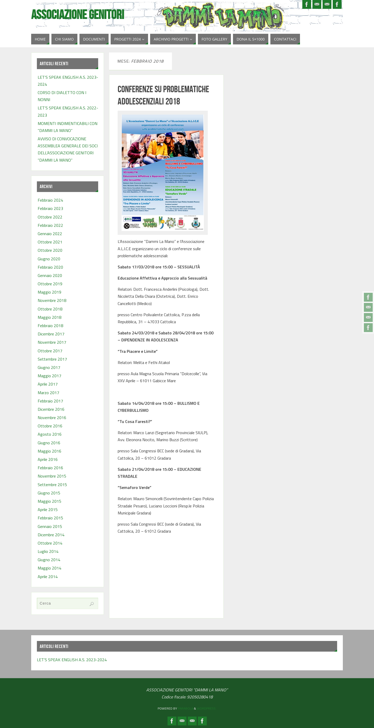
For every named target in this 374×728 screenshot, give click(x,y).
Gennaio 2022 (50, 233)
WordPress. (206, 708)
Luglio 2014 (48, 551)
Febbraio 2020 (50, 267)
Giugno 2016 (49, 443)
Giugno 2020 (49, 259)
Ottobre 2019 (50, 284)
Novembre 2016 (52, 417)
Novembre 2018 (52, 300)
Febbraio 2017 (50, 401)
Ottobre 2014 (50, 543)
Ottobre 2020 (50, 250)
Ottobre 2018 (50, 309)
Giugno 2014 (49, 560)
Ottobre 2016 (50, 426)
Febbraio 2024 (50, 200)
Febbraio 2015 (50, 518)
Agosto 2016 (50, 434)
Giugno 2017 (49, 367)
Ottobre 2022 (50, 217)
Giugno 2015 (49, 493)
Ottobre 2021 (50, 242)
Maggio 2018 (49, 317)
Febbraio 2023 (50, 208)
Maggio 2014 (49, 568)
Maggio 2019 (49, 292)
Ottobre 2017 (50, 351)
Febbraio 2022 (50, 225)
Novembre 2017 (52, 342)
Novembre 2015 (52, 476)
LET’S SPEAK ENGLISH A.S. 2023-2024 (72, 660)
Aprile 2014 (48, 576)
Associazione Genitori (77, 14)
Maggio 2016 (49, 451)
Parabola (185, 708)
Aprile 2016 (48, 459)
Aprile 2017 (48, 384)
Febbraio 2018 (50, 325)
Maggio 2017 (49, 376)
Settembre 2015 (52, 484)
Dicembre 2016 (51, 409)
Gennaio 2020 (50, 275)
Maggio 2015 (49, 501)
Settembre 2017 (52, 359)
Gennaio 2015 (50, 526)
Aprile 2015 (48, 509)
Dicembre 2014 (51, 535)
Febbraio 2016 (50, 468)
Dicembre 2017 (51, 334)
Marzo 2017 (48, 392)
